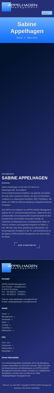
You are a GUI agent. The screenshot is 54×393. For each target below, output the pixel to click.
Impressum (6, 345)
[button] (47, 13)
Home (20, 37)
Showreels (6, 319)
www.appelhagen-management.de (23, 299)
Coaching (6, 328)
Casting (5, 325)
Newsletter (6, 351)
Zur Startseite (27, 245)
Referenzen (6, 330)
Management (7, 317)
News (4, 322)
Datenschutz (7, 348)
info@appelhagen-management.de (22, 302)
